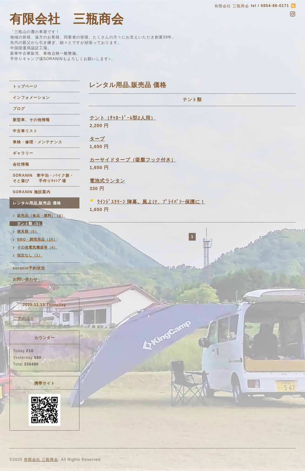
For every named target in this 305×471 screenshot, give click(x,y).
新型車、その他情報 (31, 120)
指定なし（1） (29, 255)
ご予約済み (24, 318)
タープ (97, 138)
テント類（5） (29, 223)
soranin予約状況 (29, 268)
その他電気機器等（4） (37, 247)
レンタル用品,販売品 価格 (37, 203)
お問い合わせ (25, 279)
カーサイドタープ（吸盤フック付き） (133, 159)
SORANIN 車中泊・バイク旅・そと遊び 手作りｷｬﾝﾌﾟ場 (43, 178)
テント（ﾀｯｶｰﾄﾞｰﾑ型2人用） (123, 117)
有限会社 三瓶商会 (67, 19)
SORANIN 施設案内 (32, 192)
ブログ (19, 108)
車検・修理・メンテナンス (37, 142)
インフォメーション (31, 97)
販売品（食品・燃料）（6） (41, 215)
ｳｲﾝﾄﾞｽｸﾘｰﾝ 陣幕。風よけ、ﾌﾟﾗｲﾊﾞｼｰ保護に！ (151, 201)
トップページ (25, 86)
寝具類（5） (27, 231)
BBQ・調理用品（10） (37, 239)
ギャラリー (23, 153)
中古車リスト (25, 131)
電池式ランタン (107, 180)
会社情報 (21, 164)
